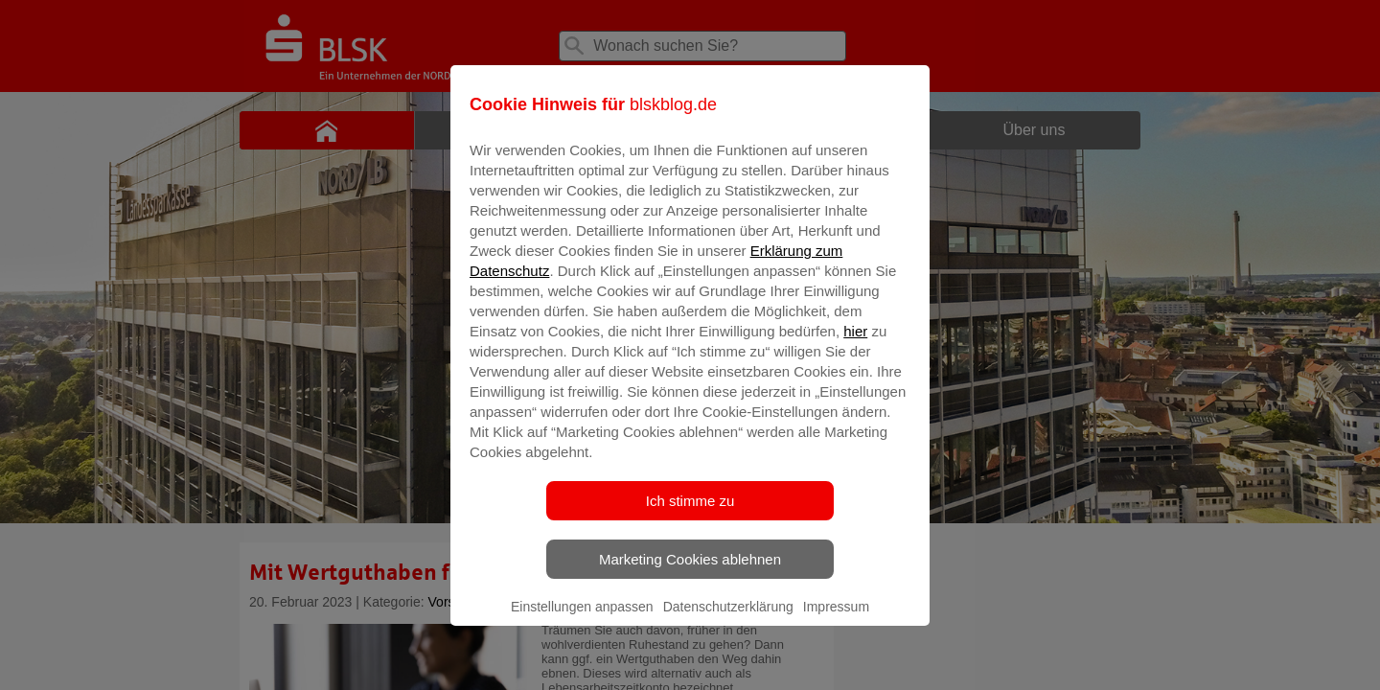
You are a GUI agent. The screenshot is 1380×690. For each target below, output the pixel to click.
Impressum (836, 620)
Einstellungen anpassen (582, 620)
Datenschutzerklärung (728, 620)
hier (855, 344)
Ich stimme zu (690, 514)
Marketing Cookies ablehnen (690, 572)
